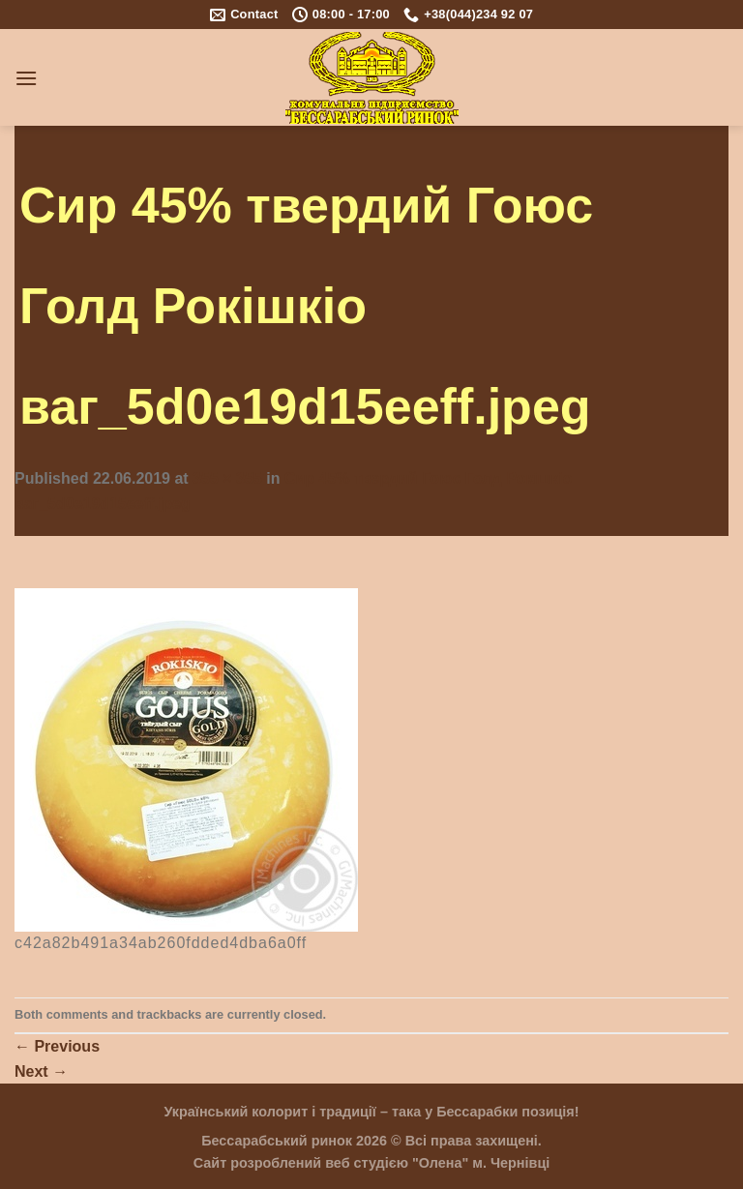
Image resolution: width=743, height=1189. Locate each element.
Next (41, 1071)
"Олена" (440, 1163)
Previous (57, 1046)
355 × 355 (227, 478)
